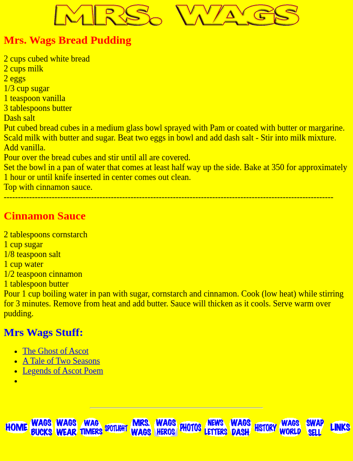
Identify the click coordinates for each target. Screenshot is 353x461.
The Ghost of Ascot (55, 351)
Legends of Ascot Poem (63, 370)
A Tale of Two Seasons (61, 361)
